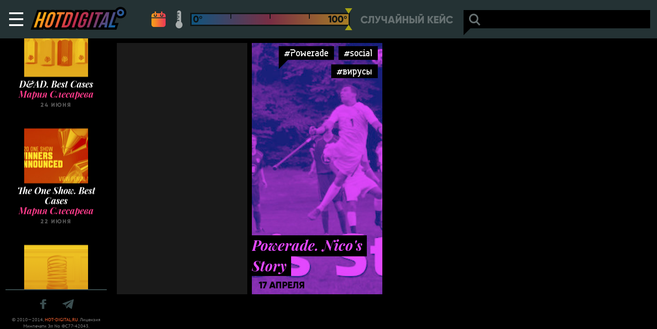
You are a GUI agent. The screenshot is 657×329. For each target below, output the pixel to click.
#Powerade (306, 53)
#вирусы (354, 71)
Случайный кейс (406, 20)
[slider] (348, 19)
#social (358, 53)
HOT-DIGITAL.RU (61, 320)
